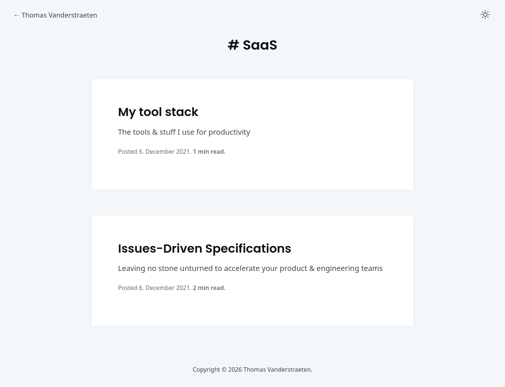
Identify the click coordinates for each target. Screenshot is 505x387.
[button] (485, 15)
